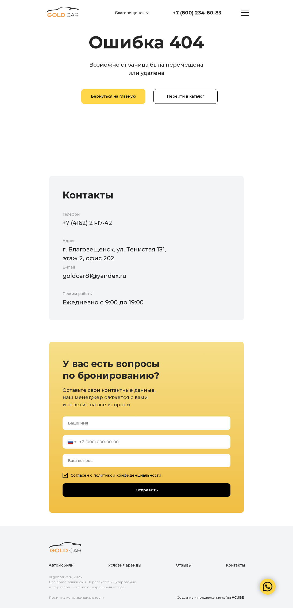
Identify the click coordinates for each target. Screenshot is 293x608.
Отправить (147, 490)
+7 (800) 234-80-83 (197, 13)
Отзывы (183, 565)
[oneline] (146, 460)
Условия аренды (124, 565)
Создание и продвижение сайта (210, 597)
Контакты (235, 565)
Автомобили (61, 565)
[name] (146, 423)
